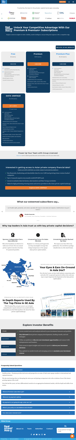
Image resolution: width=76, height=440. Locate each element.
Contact (49, 429)
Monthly (59, 47)
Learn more (13, 109)
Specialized (6, 339)
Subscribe (62, 1)
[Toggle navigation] (73, 2)
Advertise (39, 429)
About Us (19, 429)
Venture (5, 354)
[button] (69, 1)
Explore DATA (38, 188)
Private (5, 331)
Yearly (65, 47)
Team (29, 429)
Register (13, 64)
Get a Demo (13, 106)
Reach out (19, 155)
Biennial (71, 47)
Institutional (6, 346)
